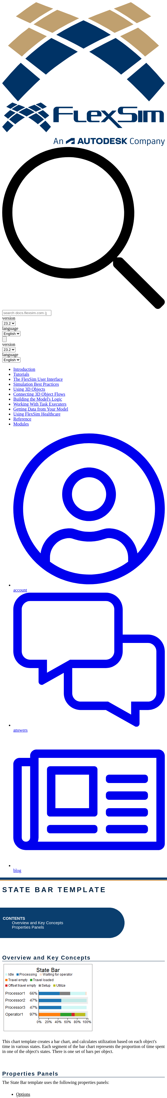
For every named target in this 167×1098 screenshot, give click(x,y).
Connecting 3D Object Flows (39, 394)
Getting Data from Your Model (40, 409)
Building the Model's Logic (37, 399)
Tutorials (21, 374)
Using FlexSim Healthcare (36, 414)
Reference (22, 419)
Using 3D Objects (29, 389)
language (10, 328)
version (8, 318)
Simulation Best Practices (36, 384)
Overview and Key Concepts (37, 923)
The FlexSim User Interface (38, 379)
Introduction (24, 369)
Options (23, 1094)
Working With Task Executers (39, 404)
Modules (21, 424)
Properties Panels (28, 927)
